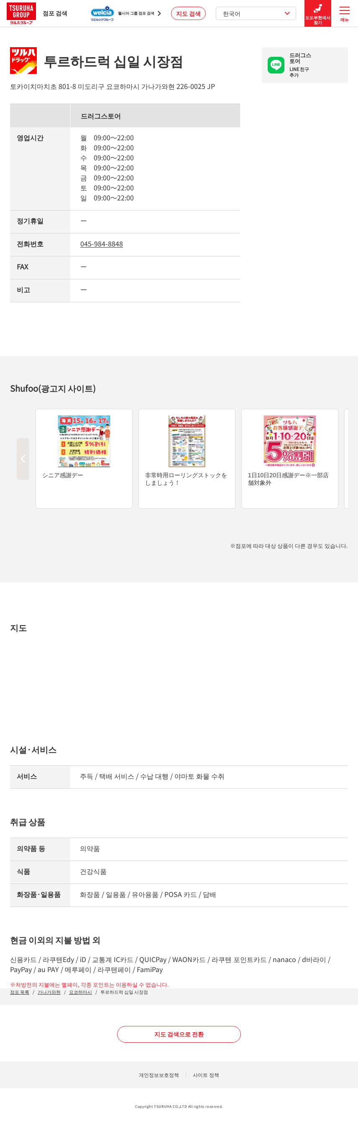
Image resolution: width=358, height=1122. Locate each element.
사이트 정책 (206, 1074)
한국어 (256, 13)
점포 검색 (37, 13)
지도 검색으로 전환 (179, 1034)
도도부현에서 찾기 (317, 13)
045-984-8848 (101, 243)
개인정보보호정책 (159, 1074)
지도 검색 (188, 13)
